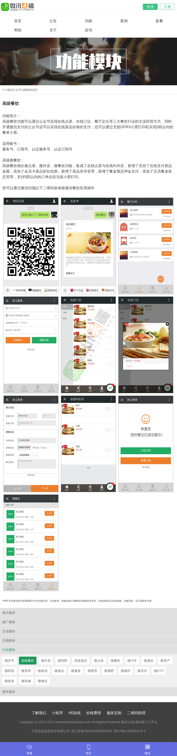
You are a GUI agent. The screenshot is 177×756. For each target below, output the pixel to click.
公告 (53, 21)
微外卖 (46, 660)
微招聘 (62, 660)
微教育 (92, 671)
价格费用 (93, 713)
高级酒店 (80, 660)
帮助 (17, 30)
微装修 (26, 681)
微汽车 (132, 660)
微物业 (42, 681)
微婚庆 (125, 671)
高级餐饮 (27, 660)
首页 (17, 21)
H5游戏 (75, 713)
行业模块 (8, 650)
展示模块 (8, 613)
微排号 (9, 660)
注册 (167, 7)
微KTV (158, 671)
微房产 (165, 660)
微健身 (76, 671)
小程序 (57, 713)
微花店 (142, 671)
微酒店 (148, 660)
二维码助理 (136, 713)
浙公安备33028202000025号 (91, 731)
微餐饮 (115, 660)
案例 (124, 21)
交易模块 (8, 640)
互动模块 (8, 631)
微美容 (26, 671)
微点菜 (99, 660)
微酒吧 (109, 671)
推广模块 (8, 622)
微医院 (9, 671)
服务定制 (114, 713)
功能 (88, 21)
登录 (150, 7)
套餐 (159, 21)
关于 (53, 30)
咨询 (88, 30)
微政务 (9, 681)
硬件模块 (8, 692)
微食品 (59, 671)
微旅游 (42, 671)
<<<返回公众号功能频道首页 (20, 89)
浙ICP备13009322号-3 (129, 731)
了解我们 (39, 713)
